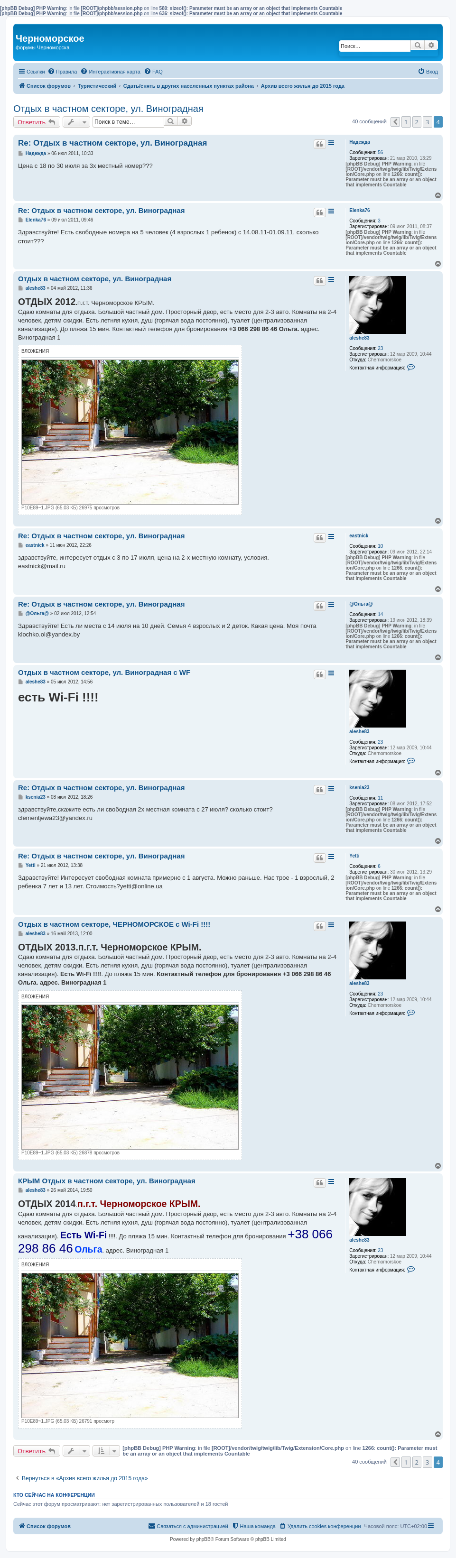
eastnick (358, 535)
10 (380, 546)
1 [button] (406, 122)
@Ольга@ (360, 604)
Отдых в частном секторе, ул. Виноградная (108, 108)
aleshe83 (359, 338)
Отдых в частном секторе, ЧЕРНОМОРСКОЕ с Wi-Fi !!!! (114, 924)
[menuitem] (62, 71)
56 (380, 152)
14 (380, 614)
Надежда (359, 142)
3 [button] (427, 122)
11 (380, 798)
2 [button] (417, 122)
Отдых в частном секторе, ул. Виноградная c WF (104, 672)
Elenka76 (359, 210)
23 (380, 348)
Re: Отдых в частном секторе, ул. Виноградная (112, 143)
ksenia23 (359, 787)
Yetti (354, 855)
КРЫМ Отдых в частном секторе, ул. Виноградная (106, 1181)
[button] (395, 122)
